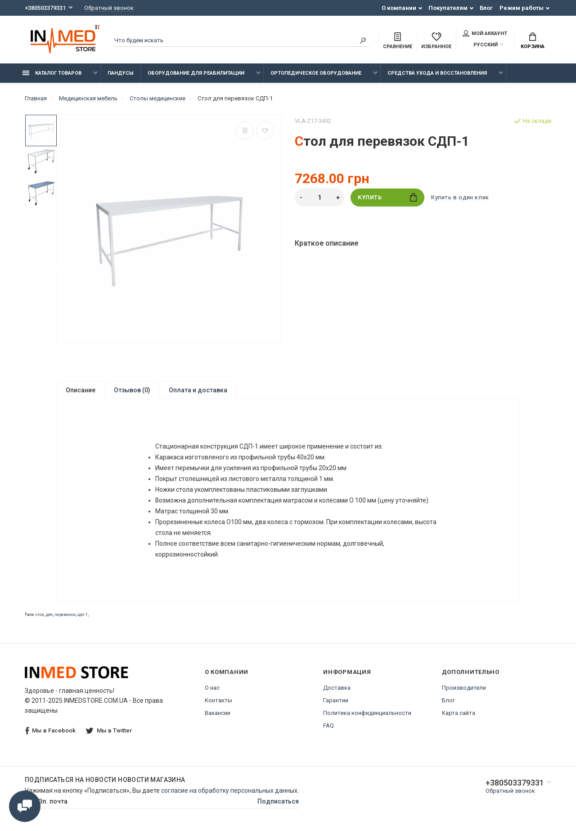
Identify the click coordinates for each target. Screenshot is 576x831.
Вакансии (217, 713)
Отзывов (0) (132, 390)
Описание (80, 390)
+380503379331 (45, 7)
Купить (387, 197)
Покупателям (448, 7)
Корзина (532, 40)
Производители (464, 687)
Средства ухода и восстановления (437, 73)
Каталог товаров (51, 73)
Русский (480, 45)
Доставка (337, 687)
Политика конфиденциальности (367, 713)
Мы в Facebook (50, 731)
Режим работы (522, 7)
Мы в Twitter (109, 730)
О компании (399, 7)
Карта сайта (458, 713)
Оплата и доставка (198, 390)
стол (40, 614)
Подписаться (278, 801)
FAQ (328, 725)
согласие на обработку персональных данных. (230, 790)
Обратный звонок (109, 7)
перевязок (65, 614)
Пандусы (121, 73)
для (49, 614)
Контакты (218, 700)
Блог (486, 7)
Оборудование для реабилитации (196, 73)
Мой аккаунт (485, 33)
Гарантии (335, 700)
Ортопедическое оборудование (315, 73)
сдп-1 (82, 614)
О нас (212, 687)
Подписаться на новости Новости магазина (105, 779)
